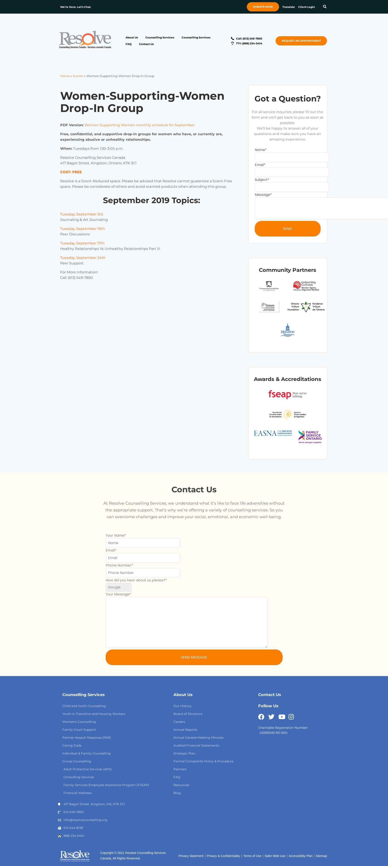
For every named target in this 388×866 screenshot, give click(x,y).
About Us (132, 37)
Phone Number (119, 565)
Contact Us (146, 44)
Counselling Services (159, 37)
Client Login (306, 7)
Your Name (115, 535)
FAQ (129, 44)
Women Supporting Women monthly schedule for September (140, 125)
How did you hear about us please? (135, 580)
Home (65, 76)
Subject (261, 179)
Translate (288, 7)
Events (78, 76)
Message (262, 194)
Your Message (118, 594)
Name (260, 149)
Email (259, 164)
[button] (324, 7)
